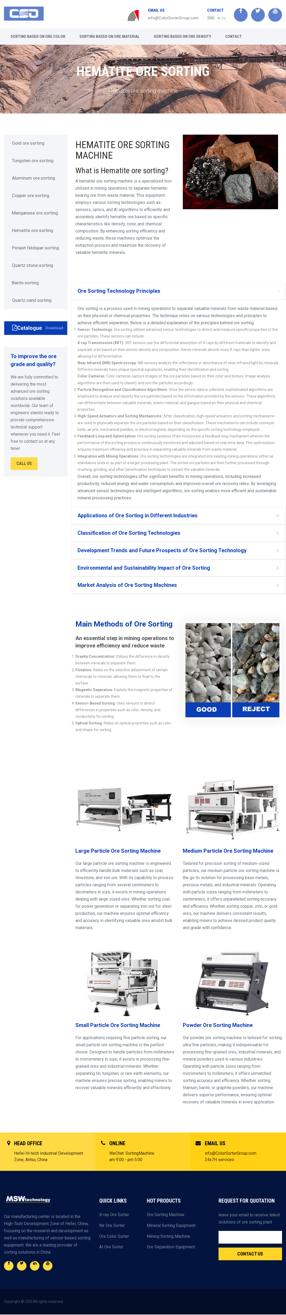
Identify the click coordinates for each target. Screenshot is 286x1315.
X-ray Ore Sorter (114, 1215)
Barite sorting (25, 282)
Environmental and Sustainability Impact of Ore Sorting (144, 568)
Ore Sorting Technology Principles (119, 291)
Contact (233, 36)
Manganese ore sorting (35, 213)
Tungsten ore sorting (32, 160)
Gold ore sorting (28, 143)
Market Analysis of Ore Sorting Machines (127, 585)
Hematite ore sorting (32, 230)
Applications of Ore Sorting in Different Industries (138, 515)
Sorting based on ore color (38, 36)
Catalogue (37, 328)
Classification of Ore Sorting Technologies (129, 533)
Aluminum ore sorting (33, 178)
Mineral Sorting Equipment (171, 1225)
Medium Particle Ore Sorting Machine (228, 851)
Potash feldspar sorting (35, 247)
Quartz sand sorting (32, 300)
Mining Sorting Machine (168, 1236)
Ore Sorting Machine (165, 1215)
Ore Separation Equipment (171, 1247)
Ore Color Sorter (114, 1236)
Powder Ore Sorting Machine (218, 1025)
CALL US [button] (24, 463)
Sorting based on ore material (109, 36)
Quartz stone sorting (32, 265)
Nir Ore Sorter (112, 1225)
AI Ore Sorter (111, 1247)
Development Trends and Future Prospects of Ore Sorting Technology (162, 550)
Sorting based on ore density (182, 36)
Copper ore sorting (30, 195)
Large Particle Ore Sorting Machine (118, 851)
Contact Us (250, 1254)
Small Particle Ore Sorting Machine (117, 1025)
